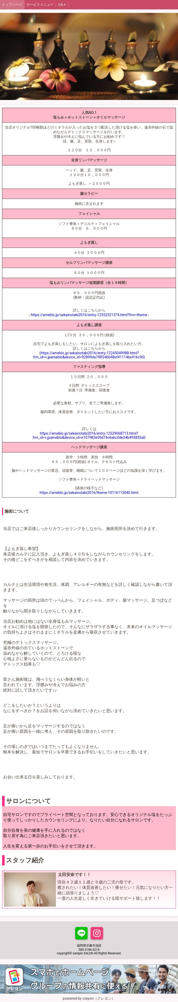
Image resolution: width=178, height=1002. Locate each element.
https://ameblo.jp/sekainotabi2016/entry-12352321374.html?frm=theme (89, 315)
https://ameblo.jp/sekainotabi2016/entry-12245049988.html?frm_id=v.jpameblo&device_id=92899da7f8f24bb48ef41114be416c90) (89, 355)
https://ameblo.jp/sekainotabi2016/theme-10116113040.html (89, 493)
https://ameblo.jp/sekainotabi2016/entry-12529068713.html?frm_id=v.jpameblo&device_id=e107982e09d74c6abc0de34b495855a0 (89, 435)
